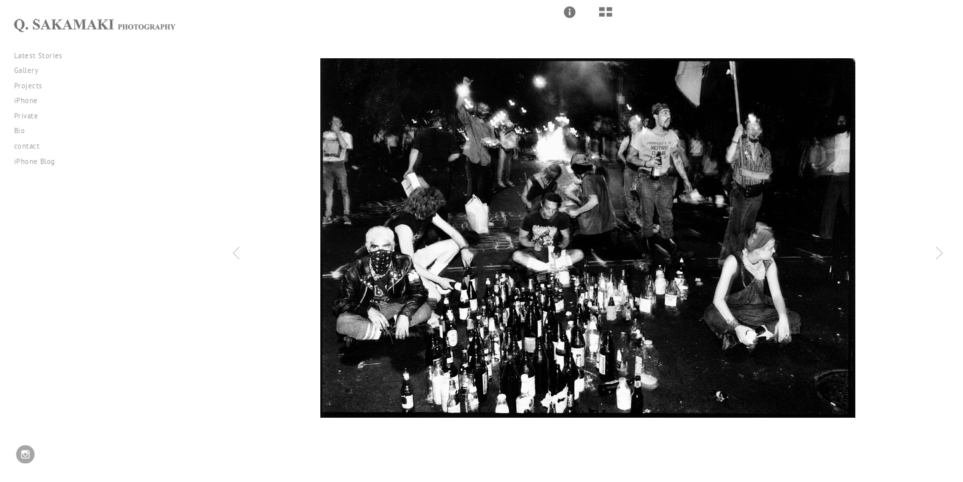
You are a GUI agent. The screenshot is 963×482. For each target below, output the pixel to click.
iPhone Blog (35, 161)
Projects (33, 85)
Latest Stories (43, 55)
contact (26, 146)
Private (26, 115)
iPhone (30, 100)
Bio (19, 130)
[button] (569, 12)
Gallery (31, 70)
